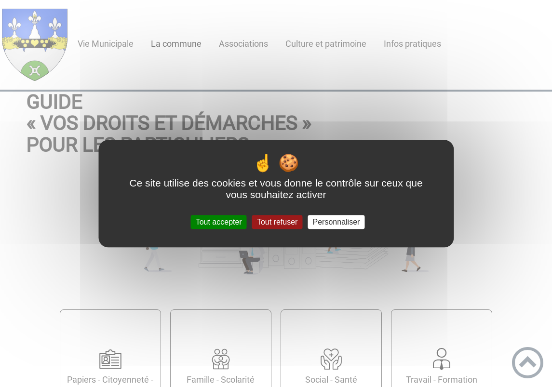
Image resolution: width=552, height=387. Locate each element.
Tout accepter (219, 222)
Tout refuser (277, 222)
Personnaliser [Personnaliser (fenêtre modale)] (336, 222)
